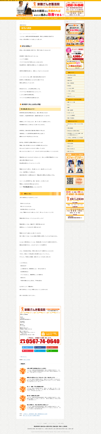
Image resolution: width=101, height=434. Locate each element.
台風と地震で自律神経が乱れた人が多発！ (37, 368)
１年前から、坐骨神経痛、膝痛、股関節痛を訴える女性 (35, 413)
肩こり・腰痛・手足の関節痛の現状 (35, 386)
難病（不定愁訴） (71, 118)
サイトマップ (39, 423)
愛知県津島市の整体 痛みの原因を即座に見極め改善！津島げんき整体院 (50, 426)
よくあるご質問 (63, 18)
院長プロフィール (71, 96)
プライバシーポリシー (52, 423)
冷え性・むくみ (71, 112)
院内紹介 (69, 85)
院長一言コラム (24, 356)
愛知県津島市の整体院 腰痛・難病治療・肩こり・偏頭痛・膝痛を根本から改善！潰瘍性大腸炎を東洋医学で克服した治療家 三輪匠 (50, 428)
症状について (70, 146)
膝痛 (68, 107)
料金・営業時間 (54, 18)
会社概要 (45, 423)
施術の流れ (46, 18)
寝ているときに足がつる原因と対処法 (31, 415)
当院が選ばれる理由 (29, 18)
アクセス (79, 18)
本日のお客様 (70, 143)
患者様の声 (37, 18)
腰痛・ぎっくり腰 (71, 102)
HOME (20, 18)
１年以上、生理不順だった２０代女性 (75, 137)
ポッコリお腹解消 (71, 115)
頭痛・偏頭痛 (70, 110)
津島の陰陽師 (70, 128)
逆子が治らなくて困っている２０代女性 (75, 124)
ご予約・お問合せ (71, 18)
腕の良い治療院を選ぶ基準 (33, 395)
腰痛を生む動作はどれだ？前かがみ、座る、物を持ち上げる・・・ (42, 377)
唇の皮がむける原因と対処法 (73, 130)
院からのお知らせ (71, 148)
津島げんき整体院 (26, 359)
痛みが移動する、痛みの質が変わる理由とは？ (38, 404)
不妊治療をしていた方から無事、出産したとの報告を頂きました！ (75, 134)
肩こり (69, 104)
